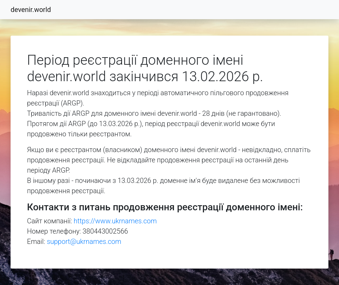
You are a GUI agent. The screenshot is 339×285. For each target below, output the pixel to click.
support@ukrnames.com (84, 241)
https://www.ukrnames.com (115, 221)
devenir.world (31, 9)
